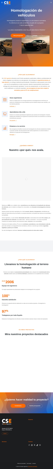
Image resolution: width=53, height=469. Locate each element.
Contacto (5, 433)
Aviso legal (29, 463)
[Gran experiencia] (5, 100)
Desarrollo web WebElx (32, 466)
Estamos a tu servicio (17, 126)
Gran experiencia (16, 98)
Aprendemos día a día (17, 112)
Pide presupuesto (18, 35)
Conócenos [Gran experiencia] (13, 106)
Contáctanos (18, 405)
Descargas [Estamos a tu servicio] (12, 134)
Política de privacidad (21, 463)
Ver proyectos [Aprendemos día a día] (13, 120)
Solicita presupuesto (34, 405)
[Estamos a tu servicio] (5, 128)
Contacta (34, 35)
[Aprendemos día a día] (5, 114)
